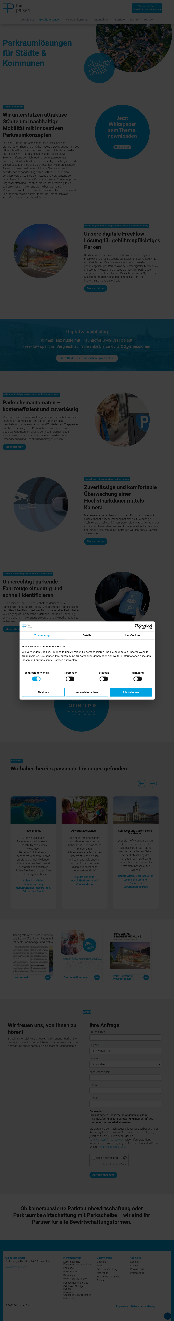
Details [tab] (87, 635)
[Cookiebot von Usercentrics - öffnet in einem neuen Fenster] (139, 626)
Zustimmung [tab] (42, 635)
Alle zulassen (131, 692)
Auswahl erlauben (87, 692)
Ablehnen (43, 692)
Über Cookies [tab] (132, 635)
